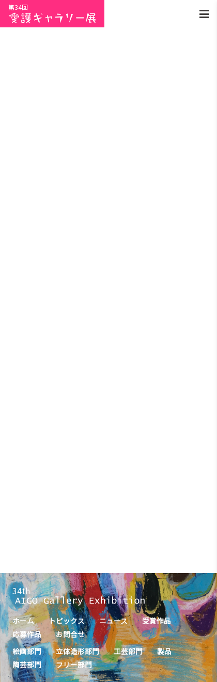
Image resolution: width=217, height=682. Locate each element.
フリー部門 (74, 664)
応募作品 (26, 634)
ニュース (113, 620)
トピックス (67, 620)
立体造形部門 (77, 651)
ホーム (23, 620)
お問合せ (70, 634)
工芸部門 (128, 651)
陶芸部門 (26, 664)
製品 (164, 651)
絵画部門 (26, 651)
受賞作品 (156, 620)
